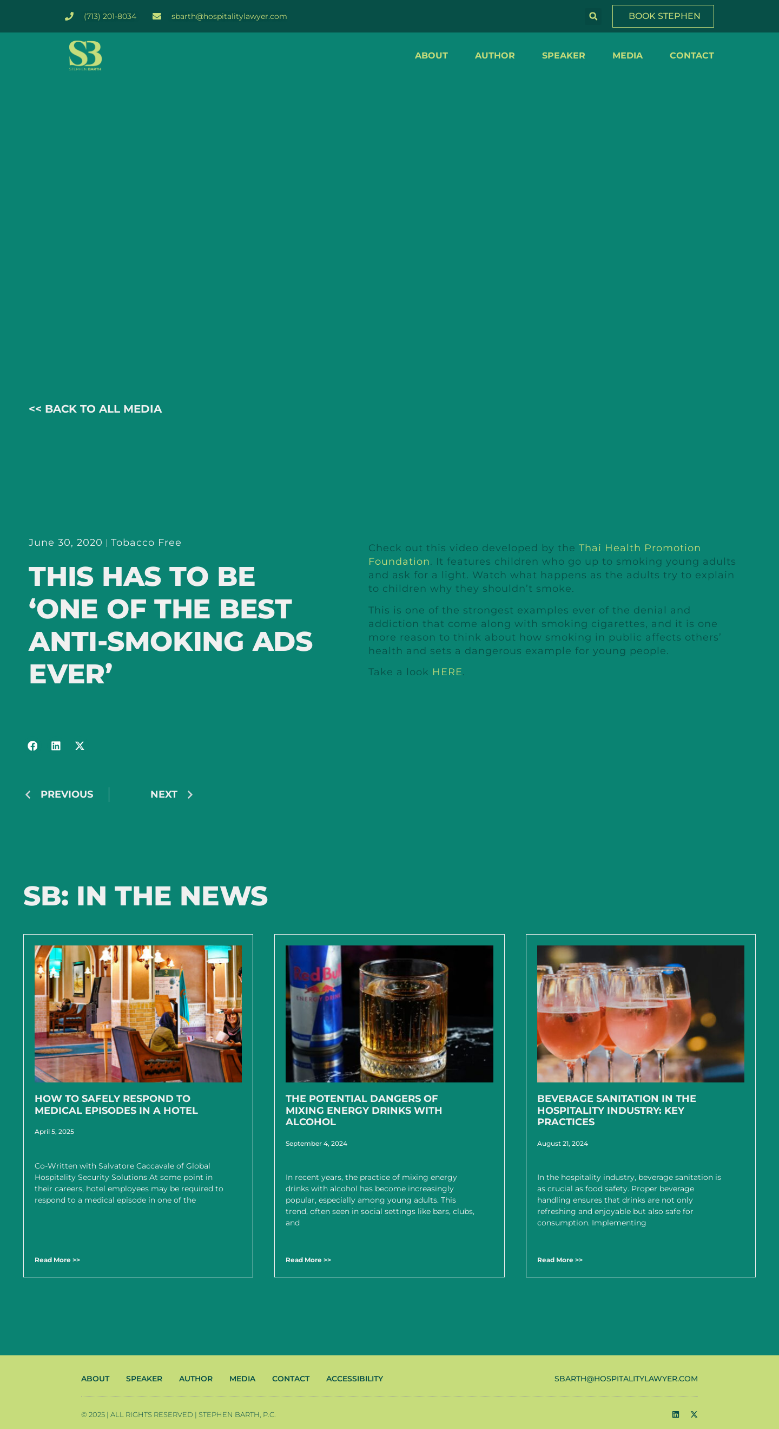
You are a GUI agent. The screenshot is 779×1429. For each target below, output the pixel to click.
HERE (447, 672)
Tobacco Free (146, 543)
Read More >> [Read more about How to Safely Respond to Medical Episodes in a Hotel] (57, 1260)
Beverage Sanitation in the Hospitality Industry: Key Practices (616, 1110)
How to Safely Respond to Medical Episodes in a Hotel (116, 1105)
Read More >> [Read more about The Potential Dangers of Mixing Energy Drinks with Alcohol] (308, 1260)
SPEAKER (563, 55)
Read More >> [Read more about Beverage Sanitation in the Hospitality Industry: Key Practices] (560, 1260)
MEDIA (627, 55)
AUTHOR (495, 55)
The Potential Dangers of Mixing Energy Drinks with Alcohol (364, 1110)
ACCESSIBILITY (354, 1379)
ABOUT (431, 55)
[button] (593, 16)
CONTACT (692, 55)
